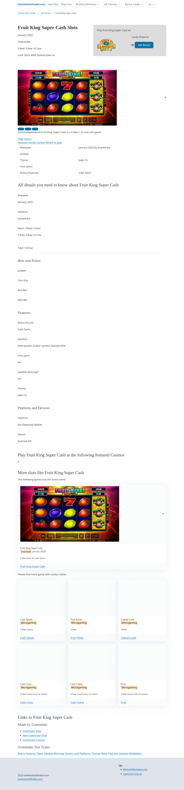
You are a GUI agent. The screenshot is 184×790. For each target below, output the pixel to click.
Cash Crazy (26, 702)
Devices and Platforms (78, 753)
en (149, 4)
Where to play (54, 142)
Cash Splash (27, 637)
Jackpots (124, 753)
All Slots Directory (86, 4)
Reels (104, 753)
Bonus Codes (132, 4)
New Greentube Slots (35, 735)
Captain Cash (128, 637)
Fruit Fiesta (77, 637)
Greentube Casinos (34, 740)
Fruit (123, 702)
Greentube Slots (32, 731)
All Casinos (110, 4)
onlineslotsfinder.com (30, 779)
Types (39, 753)
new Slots (53, 4)
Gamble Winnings (54, 753)
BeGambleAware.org (135, 769)
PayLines (113, 753)
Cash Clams (77, 702)
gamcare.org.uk (132, 774)
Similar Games (36, 142)
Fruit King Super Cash (32, 566)
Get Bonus (144, 45)
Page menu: (25, 139)
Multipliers (135, 753)
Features (23, 142)
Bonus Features (27, 753)
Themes (96, 753)
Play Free (66, 4)
